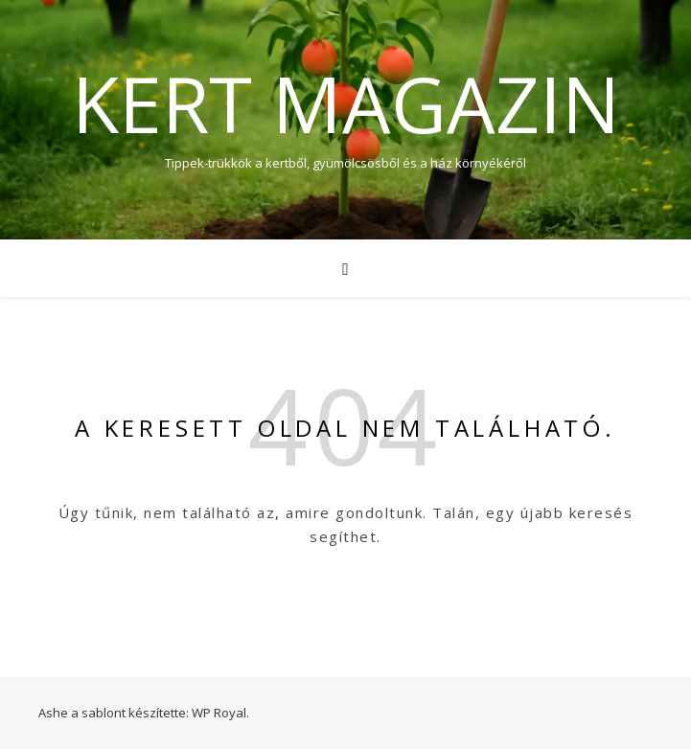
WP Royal (219, 712)
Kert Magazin (346, 103)
